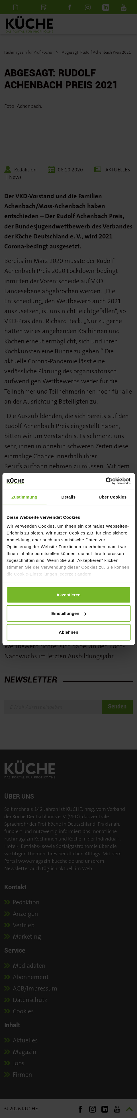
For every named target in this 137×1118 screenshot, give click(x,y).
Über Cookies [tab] (113, 496)
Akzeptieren (68, 594)
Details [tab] (69, 496)
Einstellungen (68, 613)
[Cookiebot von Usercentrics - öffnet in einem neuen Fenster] (105, 481)
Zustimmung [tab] (24, 496)
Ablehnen (68, 631)
